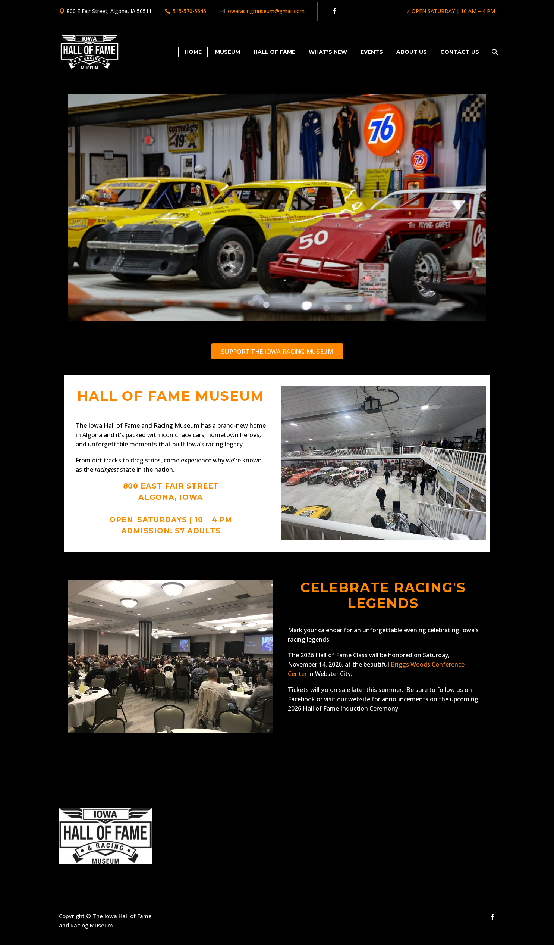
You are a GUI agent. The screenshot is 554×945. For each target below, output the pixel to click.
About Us (411, 52)
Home (193, 52)
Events (372, 52)
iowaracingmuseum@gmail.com (266, 11)
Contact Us (459, 52)
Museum (227, 52)
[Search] (494, 52)
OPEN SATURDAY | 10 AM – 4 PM (453, 11)
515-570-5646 (189, 11)
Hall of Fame (274, 52)
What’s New (328, 52)
